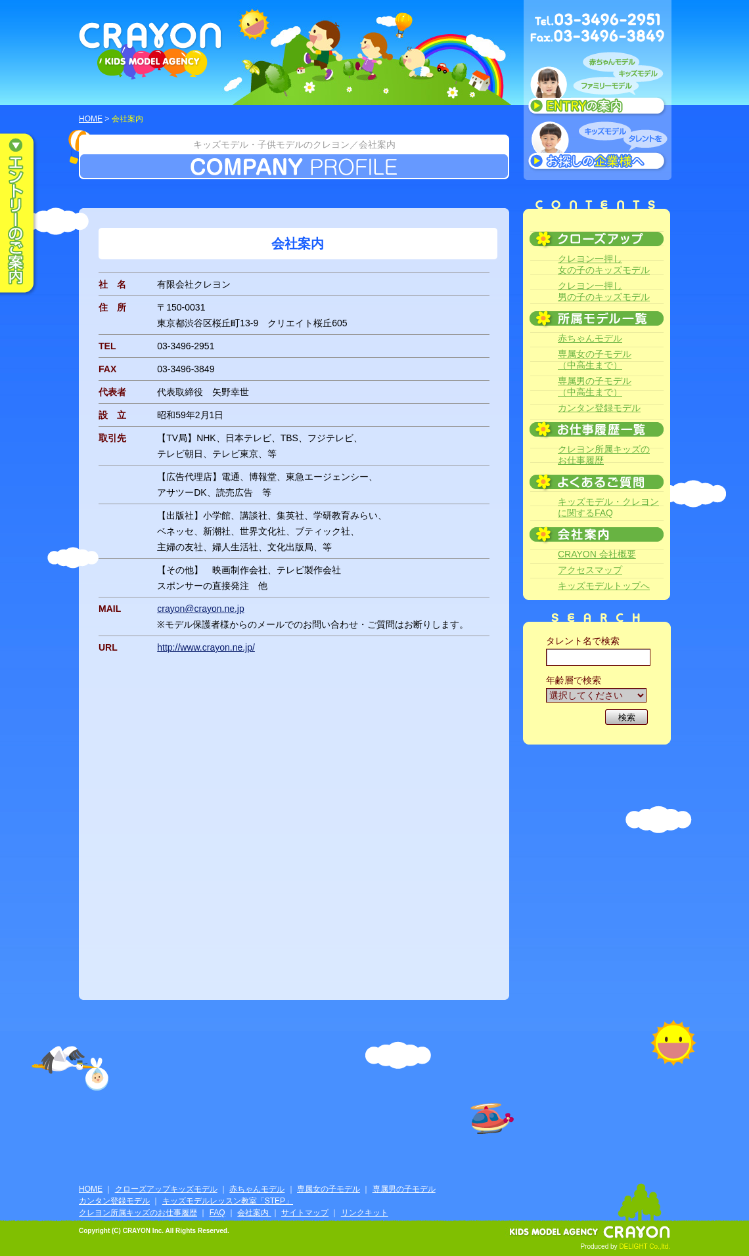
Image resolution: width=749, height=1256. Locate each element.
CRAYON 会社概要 (597, 554)
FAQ (217, 1212)
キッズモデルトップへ (604, 585)
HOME (90, 118)
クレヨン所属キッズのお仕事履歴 (604, 455)
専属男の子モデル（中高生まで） (594, 386)
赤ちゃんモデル (590, 338)
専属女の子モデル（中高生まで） (594, 359)
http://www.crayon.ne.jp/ (206, 647)
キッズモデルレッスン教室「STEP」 (227, 1200)
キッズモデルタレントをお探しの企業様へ (597, 147)
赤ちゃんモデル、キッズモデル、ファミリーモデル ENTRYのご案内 (597, 86)
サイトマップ (305, 1212)
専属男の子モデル (404, 1189)
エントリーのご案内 (26, 214)
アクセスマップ (590, 570)
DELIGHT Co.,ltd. (644, 1246)
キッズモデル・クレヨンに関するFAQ (608, 507)
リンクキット (364, 1212)
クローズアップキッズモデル (166, 1189)
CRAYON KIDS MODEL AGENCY (151, 50)
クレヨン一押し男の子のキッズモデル (604, 291)
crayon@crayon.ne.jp (200, 608)
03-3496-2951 (185, 346)
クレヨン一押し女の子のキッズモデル (604, 264)
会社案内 (254, 1212)
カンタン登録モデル (599, 407)
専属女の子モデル (328, 1189)
